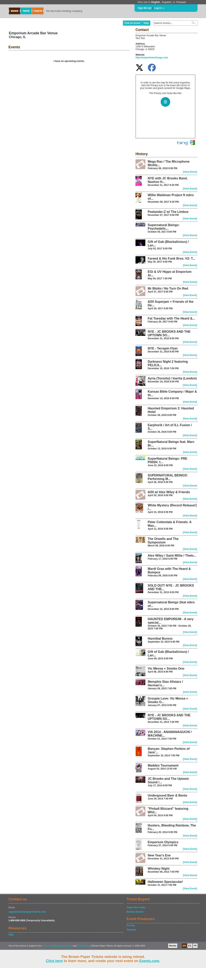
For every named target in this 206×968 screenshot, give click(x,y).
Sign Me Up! (144, 8)
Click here (54, 961)
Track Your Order (136, 907)
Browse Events (135, 911)
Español (166, 2)
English (155, 2)
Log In (157, 8)
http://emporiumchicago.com (151, 57)
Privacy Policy (65, 946)
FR (195, 945)
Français (181, 2)
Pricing (131, 925)
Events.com (149, 961)
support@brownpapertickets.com (27, 911)
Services (131, 929)
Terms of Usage (49, 946)
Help (146, 23)
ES (189, 945)
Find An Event (132, 23)
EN (184, 945)
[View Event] (190, 171)
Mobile (172, 945)
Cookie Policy (83, 946)
